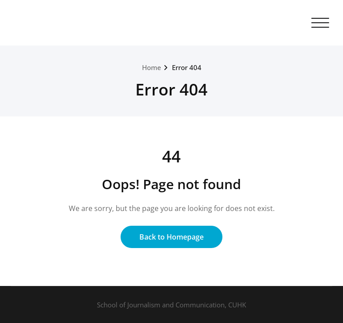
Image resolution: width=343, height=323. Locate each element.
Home (151, 67)
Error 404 (186, 67)
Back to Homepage (171, 237)
